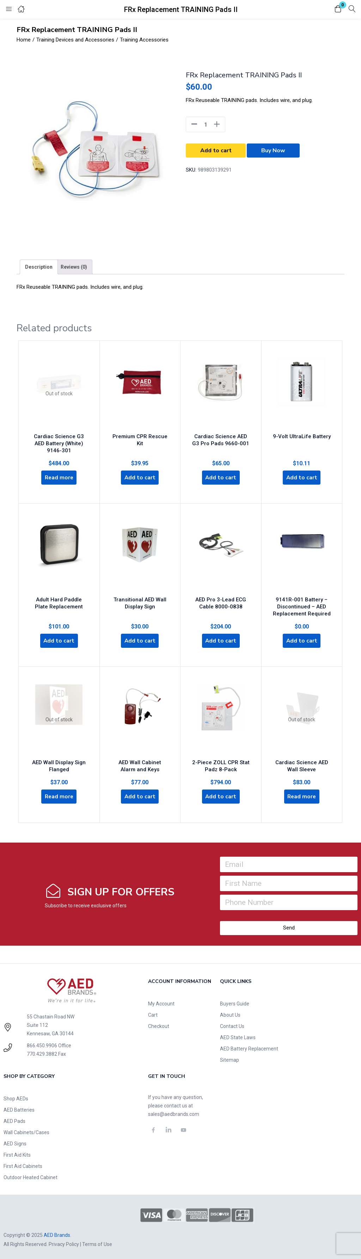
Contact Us (232, 1024)
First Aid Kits (17, 1153)
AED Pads (14, 1119)
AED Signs (15, 1142)
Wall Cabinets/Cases (26, 1130)
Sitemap (229, 1058)
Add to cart (216, 150)
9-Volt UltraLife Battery (302, 433)
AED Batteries (19, 1108)
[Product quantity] (205, 124)
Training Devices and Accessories (75, 40)
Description (39, 267)
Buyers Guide (234, 1002)
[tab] (39, 267)
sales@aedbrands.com (173, 1112)
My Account (161, 1002)
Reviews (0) (74, 267)
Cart (153, 1013)
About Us (230, 1013)
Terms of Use (97, 1242)
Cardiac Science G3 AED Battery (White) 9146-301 (59, 440)
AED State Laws (238, 1035)
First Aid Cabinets (23, 1164)
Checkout (158, 1024)
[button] (338, 9)
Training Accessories (144, 40)
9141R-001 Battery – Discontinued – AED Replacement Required (302, 603)
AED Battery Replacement (249, 1047)
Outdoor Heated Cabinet (30, 1175)
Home (24, 40)
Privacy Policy (64, 1242)
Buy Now (273, 150)
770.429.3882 (42, 1052)
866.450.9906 (42, 1044)
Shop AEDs (16, 1097)
